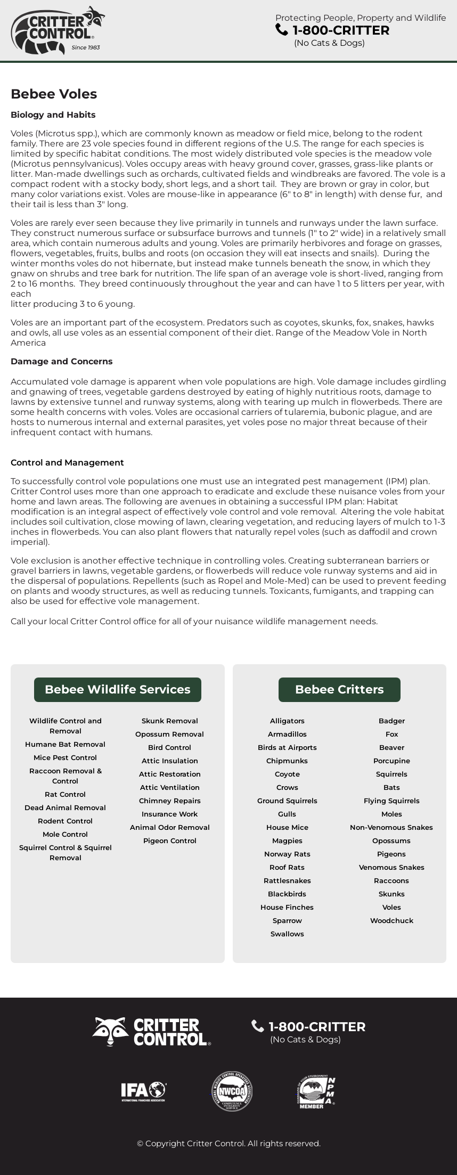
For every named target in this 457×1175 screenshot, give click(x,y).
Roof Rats (287, 867)
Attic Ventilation (170, 788)
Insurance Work (170, 814)
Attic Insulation (170, 761)
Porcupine (391, 761)
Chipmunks (287, 761)
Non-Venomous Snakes (391, 827)
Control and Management (67, 463)
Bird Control (169, 748)
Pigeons (391, 854)
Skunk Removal (170, 721)
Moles (391, 814)
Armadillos (287, 734)
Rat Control (65, 794)
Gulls (287, 814)
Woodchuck (391, 921)
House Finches (287, 907)
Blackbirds (287, 894)
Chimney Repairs (170, 801)
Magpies (287, 841)
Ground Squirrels (287, 801)
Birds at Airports (287, 748)
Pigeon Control (170, 841)
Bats (391, 788)
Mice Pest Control (65, 758)
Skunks (392, 894)
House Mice (287, 827)
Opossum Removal (169, 734)
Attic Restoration (170, 774)
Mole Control (65, 834)
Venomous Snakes (392, 867)
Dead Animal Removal (65, 808)
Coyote (287, 774)
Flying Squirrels (392, 801)
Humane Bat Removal (65, 744)
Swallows (287, 934)
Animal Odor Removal (170, 827)
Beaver (391, 748)
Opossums (391, 841)
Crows (287, 788)
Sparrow (287, 921)
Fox (392, 734)
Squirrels (391, 774)
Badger (392, 721)
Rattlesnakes (287, 881)
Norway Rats (287, 854)
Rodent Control (65, 821)
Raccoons (391, 881)
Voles (391, 907)
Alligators (287, 721)
